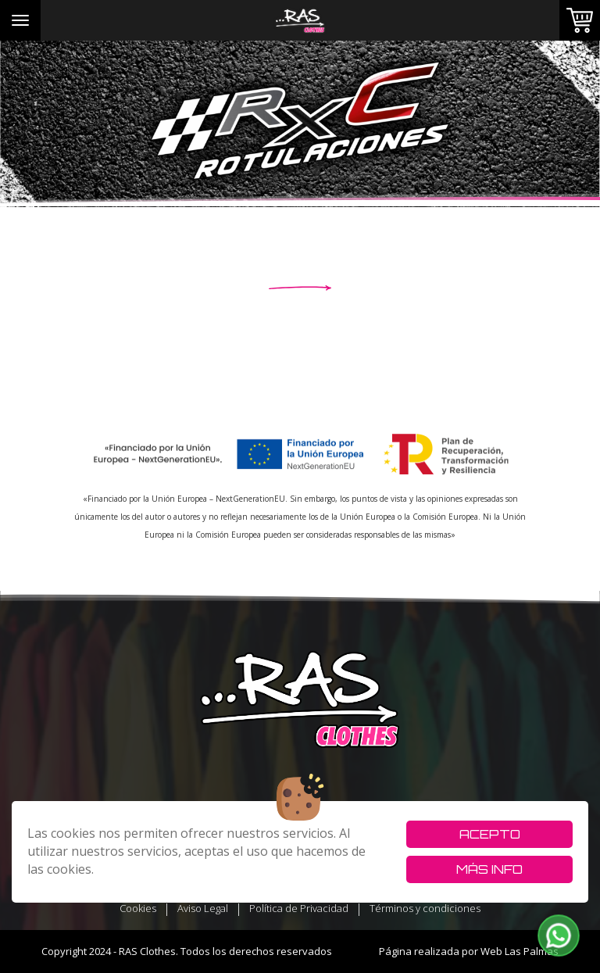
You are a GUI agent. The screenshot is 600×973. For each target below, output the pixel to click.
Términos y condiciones (425, 908)
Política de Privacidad (298, 908)
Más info (489, 869)
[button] (558, 935)
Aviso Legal (202, 908)
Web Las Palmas (519, 951)
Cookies (138, 908)
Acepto (489, 834)
